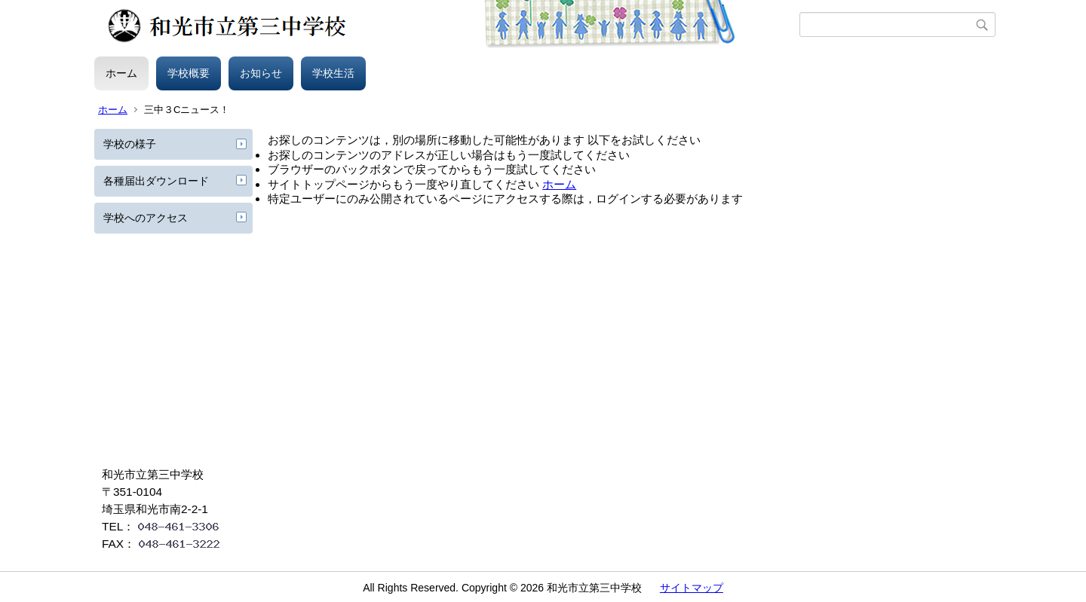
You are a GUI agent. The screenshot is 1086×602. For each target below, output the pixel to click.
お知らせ (261, 73)
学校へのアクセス (145, 218)
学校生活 (333, 73)
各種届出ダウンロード (156, 181)
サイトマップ (691, 588)
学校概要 (188, 73)
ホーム (121, 73)
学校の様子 (129, 144)
